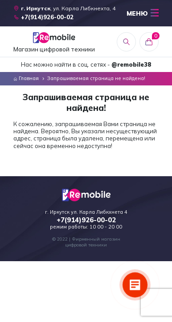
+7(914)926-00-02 (86, 220)
